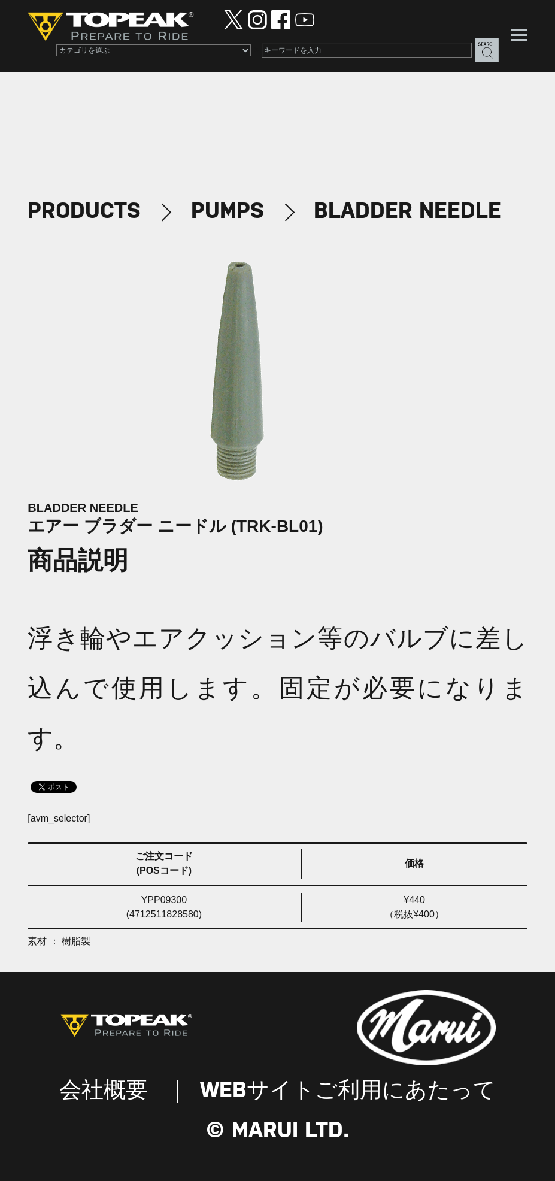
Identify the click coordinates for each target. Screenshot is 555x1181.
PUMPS (227, 212)
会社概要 (103, 1091)
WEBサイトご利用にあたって (348, 1091)
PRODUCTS (84, 212)
